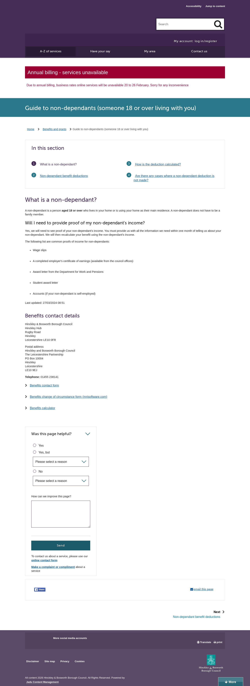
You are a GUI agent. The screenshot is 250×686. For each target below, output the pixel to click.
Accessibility (193, 6)
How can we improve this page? (51, 496)
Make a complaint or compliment (53, 567)
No (38, 471)
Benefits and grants (54, 129)
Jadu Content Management (42, 682)
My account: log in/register (195, 41)
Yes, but (41, 452)
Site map (49, 661)
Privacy (64, 661)
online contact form (44, 560)
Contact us (199, 51)
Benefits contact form (44, 385)
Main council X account (44, 639)
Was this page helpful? (51, 434)
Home (30, 129)
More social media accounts (70, 638)
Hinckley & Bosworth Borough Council (41, 11)
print (219, 642)
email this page (203, 589)
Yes (38, 445)
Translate (205, 642)
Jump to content (215, 6)
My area (149, 51)
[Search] (218, 24)
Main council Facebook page (32, 639)
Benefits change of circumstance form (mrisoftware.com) (68, 396)
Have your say (100, 51)
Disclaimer (32, 661)
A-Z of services (50, 51)
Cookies (80, 661)
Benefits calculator (42, 408)
